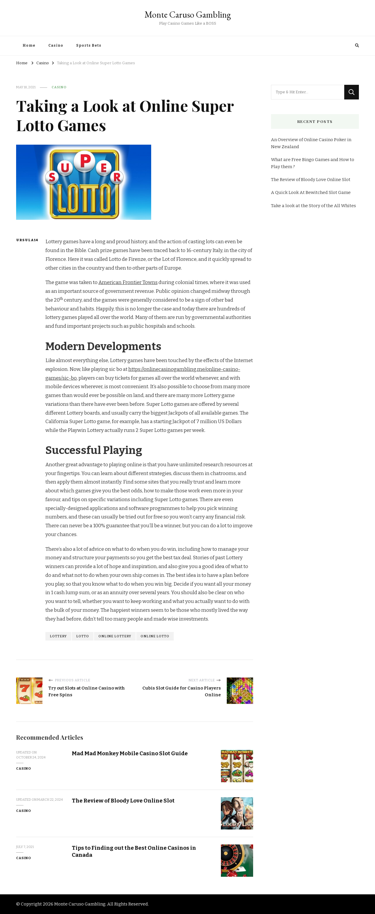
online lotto (155, 636)
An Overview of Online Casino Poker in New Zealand (311, 143)
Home (29, 45)
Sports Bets (88, 45)
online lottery (114, 636)
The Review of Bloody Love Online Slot (123, 800)
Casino (55, 45)
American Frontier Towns (128, 282)
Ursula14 (27, 240)
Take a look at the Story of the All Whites (313, 205)
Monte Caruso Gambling (187, 14)
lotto (82, 636)
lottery (58, 636)
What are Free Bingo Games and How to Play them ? (312, 163)
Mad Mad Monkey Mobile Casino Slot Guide (130, 753)
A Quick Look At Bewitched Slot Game (311, 192)
